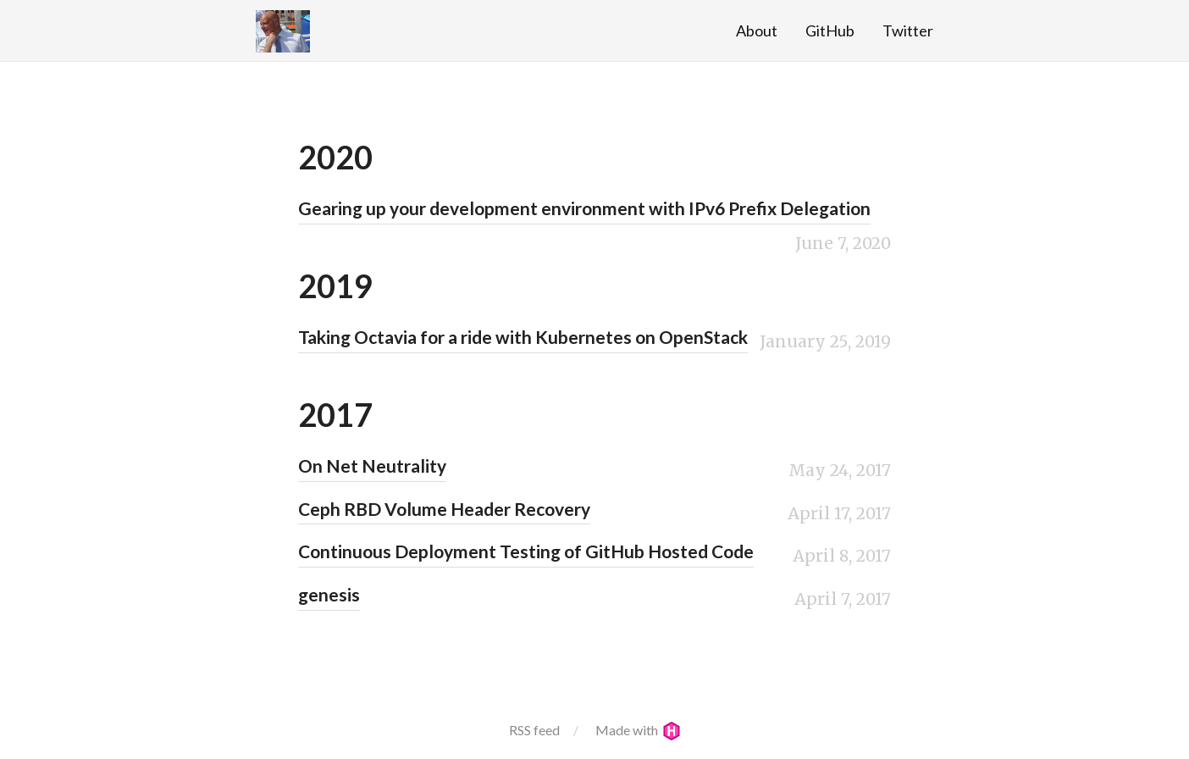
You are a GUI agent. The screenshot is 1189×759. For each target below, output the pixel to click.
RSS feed (534, 730)
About (756, 30)
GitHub (829, 30)
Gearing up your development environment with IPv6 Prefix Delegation (584, 208)
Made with (638, 730)
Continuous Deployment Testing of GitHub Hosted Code (526, 551)
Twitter (907, 30)
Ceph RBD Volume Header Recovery (444, 508)
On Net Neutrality (372, 465)
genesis (329, 594)
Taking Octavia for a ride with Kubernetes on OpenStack (523, 336)
